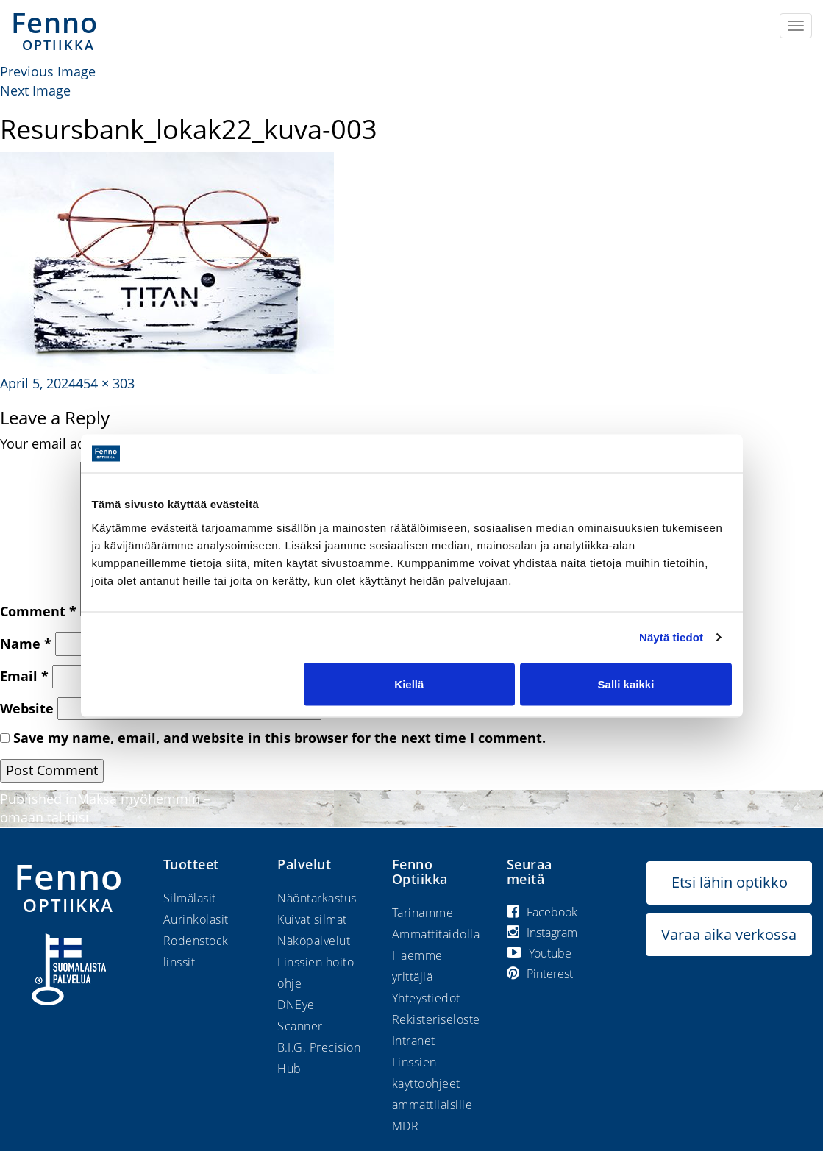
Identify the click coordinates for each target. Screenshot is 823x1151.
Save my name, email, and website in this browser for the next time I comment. (279, 737)
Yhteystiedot (426, 998)
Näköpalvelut (313, 941)
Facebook (542, 912)
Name (25, 643)
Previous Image (48, 71)
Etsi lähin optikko (729, 882)
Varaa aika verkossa (729, 934)
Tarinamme (423, 913)
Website (27, 708)
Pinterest (540, 974)
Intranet (413, 1041)
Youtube (539, 953)
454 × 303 (105, 383)
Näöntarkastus (317, 898)
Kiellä (409, 683)
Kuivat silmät (312, 919)
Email (24, 676)
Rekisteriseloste (436, 1019)
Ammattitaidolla (436, 934)
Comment (38, 611)
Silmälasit (189, 898)
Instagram (542, 932)
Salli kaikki (626, 683)
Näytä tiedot (671, 637)
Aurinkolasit (196, 919)
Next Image (35, 90)
